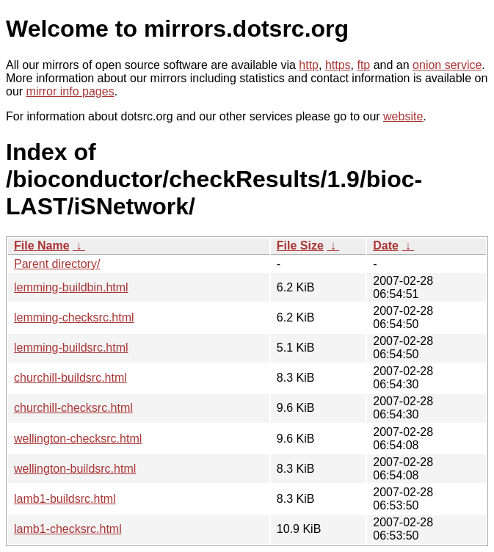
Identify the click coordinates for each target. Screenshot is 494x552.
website (403, 116)
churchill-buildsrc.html (70, 377)
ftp (363, 65)
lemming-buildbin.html (71, 287)
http (309, 65)
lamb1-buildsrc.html (65, 499)
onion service (447, 65)
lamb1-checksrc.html (68, 529)
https (338, 65)
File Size (300, 245)
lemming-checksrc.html (74, 317)
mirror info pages (70, 91)
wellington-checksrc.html (78, 438)
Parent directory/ (57, 264)
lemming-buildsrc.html (71, 347)
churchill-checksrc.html (73, 408)
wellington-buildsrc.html (75, 468)
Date (386, 245)
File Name (42, 245)
